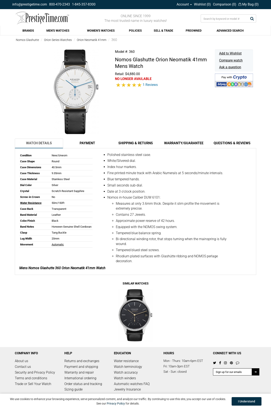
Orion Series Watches (58, 40)
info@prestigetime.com (29, 4)
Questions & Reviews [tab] (232, 143)
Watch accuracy (126, 372)
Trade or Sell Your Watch (33, 384)
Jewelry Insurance (127, 389)
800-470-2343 (59, 4)
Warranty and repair (79, 372)
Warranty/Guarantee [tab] (183, 143)
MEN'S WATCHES (57, 30)
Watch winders (125, 378)
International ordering (80, 378)
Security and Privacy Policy (35, 372)
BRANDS (28, 30)
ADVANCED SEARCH (230, 30)
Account (184, 4)
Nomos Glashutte (27, 40)
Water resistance (126, 361)
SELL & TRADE (163, 30)
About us (21, 361)
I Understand (246, 401)
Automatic (58, 244)
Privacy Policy (116, 403)
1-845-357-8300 (83, 4)
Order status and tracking (83, 384)
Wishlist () (202, 4)
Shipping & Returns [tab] (135, 143)
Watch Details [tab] (39, 143)
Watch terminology (128, 367)
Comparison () (224, 4)
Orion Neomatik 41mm (91, 40)
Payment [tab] (87, 143)
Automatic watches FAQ (132, 384)
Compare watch (231, 60)
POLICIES (135, 30)
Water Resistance (30, 202)
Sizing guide (73, 389)
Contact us (23, 367)
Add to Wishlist (230, 53)
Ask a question (230, 67)
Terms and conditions (31, 378)
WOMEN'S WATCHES (101, 30)
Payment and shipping (81, 367)
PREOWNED (194, 30)
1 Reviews (150, 85)
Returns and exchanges (81, 361)
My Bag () (248, 4)
